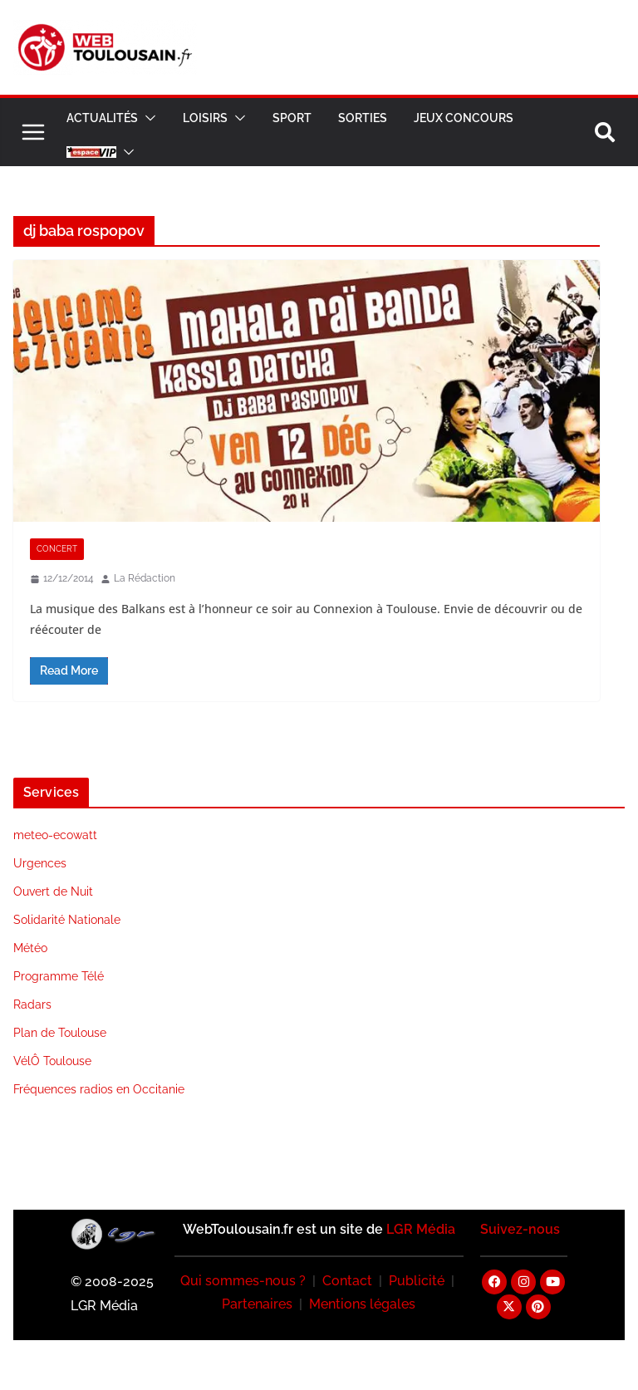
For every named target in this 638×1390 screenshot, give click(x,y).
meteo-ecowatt (55, 835)
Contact (347, 1281)
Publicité (416, 1281)
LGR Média (420, 1229)
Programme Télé (58, 976)
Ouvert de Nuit (53, 891)
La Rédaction (144, 578)
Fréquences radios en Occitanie (98, 1089)
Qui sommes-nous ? (243, 1281)
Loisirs (205, 118)
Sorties (362, 118)
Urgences (39, 863)
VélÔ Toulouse (52, 1061)
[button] (147, 118)
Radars (32, 1004)
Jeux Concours (463, 118)
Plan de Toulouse (59, 1032)
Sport (292, 118)
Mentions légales (362, 1304)
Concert (57, 548)
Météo (30, 948)
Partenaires (257, 1304)
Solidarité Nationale (66, 919)
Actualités (102, 118)
